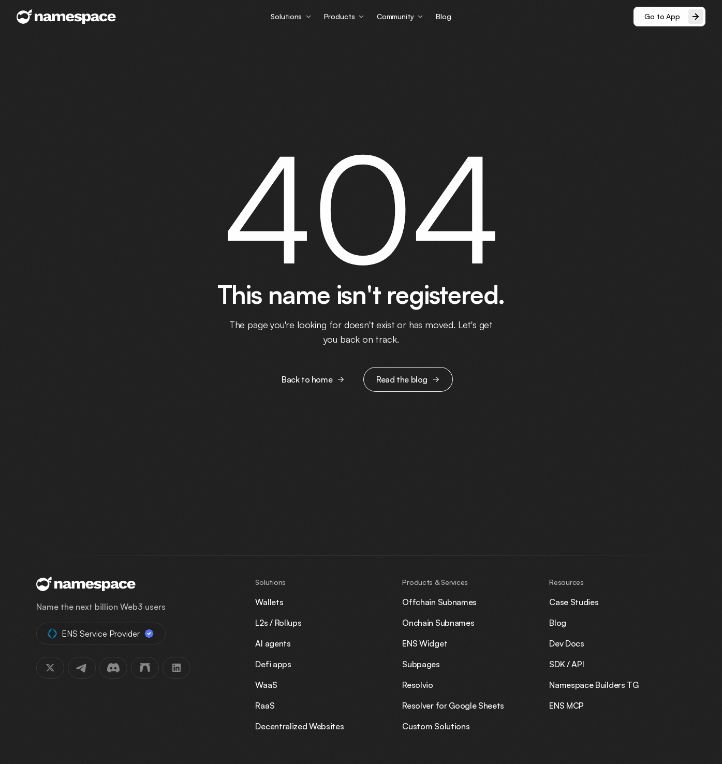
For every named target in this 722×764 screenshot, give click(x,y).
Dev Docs (566, 643)
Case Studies (573, 602)
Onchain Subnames (438, 623)
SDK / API (566, 664)
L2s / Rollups (278, 623)
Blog (443, 16)
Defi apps (273, 664)
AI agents (272, 643)
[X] (50, 668)
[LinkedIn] (176, 668)
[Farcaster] (145, 668)
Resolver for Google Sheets (453, 705)
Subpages (420, 664)
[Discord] (113, 668)
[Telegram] (82, 668)
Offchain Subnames (439, 602)
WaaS (266, 685)
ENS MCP (566, 705)
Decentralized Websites (299, 726)
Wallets (269, 602)
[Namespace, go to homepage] (66, 16)
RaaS (264, 705)
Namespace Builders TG (593, 685)
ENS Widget (424, 643)
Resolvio (417, 685)
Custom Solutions (435, 726)
